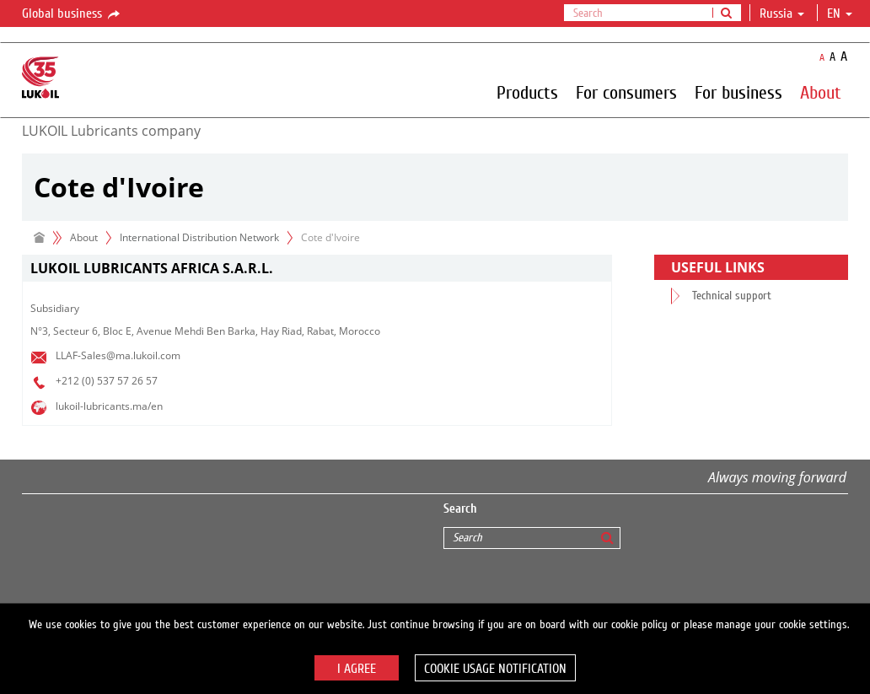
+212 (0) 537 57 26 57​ (107, 380)
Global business (72, 14)
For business (738, 92)
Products (527, 92)
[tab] (317, 269)
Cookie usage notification (495, 668)
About (820, 92)
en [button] (839, 13)
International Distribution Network (199, 237)
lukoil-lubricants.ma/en (109, 406)
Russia (782, 13)
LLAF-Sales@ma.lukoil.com (118, 355)
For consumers (626, 92)
